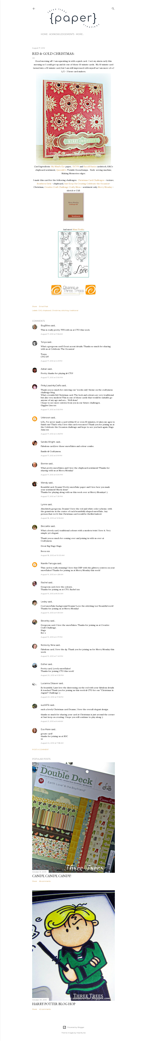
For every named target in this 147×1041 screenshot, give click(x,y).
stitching (65, 310)
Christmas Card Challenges (91, 180)
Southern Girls (44, 183)
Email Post (43, 306)
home (44, 34)
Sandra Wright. (48, 442)
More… (80, 34)
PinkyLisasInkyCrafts (51, 385)
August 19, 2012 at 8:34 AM (52, 593)
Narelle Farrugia (49, 563)
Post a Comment (40, 749)
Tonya (44, 342)
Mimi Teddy (78, 229)
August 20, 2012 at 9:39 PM (52, 675)
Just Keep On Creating (75, 183)
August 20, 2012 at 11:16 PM (52, 697)
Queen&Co (61, 170)
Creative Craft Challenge (56, 187)
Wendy (44, 482)
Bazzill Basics (90, 166)
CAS (40, 310)
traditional (74, 310)
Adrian (44, 369)
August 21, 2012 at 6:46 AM (52, 721)
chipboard (47, 310)
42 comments (45, 1009)
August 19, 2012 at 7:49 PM (52, 656)
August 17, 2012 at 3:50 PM (52, 377)
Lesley (44, 601)
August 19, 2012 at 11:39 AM (52, 613)
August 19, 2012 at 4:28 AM (52, 574)
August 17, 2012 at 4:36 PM (52, 434)
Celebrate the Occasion (98, 183)
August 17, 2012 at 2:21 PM (51, 361)
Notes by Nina (48, 645)
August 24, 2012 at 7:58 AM (52, 743)
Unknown (45, 417)
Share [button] (34, 306)
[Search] (113, 8)
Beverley (45, 621)
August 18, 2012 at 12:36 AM (52, 518)
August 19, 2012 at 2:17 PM (51, 637)
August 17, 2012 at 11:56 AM (52, 334)
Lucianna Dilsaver (49, 683)
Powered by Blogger (73, 1027)
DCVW (76, 166)
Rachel (44, 582)
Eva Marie (46, 729)
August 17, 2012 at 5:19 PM (51, 455)
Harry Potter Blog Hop (53, 1004)
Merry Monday (105, 187)
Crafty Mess (75, 187)
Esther (44, 664)
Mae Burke (81, 1033)
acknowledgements (61, 34)
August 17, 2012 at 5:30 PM (52, 475)
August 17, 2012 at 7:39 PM (52, 496)
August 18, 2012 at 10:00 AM (52, 555)
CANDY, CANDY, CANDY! (51, 876)
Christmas (56, 310)
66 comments (45, 881)
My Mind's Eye (58, 166)
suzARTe (45, 705)
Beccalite (45, 526)
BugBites (45, 325)
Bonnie (44, 463)
